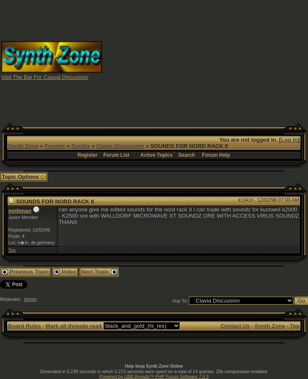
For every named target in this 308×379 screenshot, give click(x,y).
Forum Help (216, 155)
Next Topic (99, 271)
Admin (30, 299)
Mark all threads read (74, 326)
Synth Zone (23, 146)
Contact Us (235, 326)
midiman (19, 211)
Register (88, 155)
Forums (54, 146)
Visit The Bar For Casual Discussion (45, 77)
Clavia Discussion (120, 146)
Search (186, 155)
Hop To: (180, 300)
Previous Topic (25, 271)
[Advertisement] (205, 60)
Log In (289, 140)
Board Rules (24, 326)
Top (12, 250)
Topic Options (24, 177)
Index (65, 271)
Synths (80, 146)
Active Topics (156, 155)
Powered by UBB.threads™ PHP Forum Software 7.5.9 (154, 376)
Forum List (116, 155)
